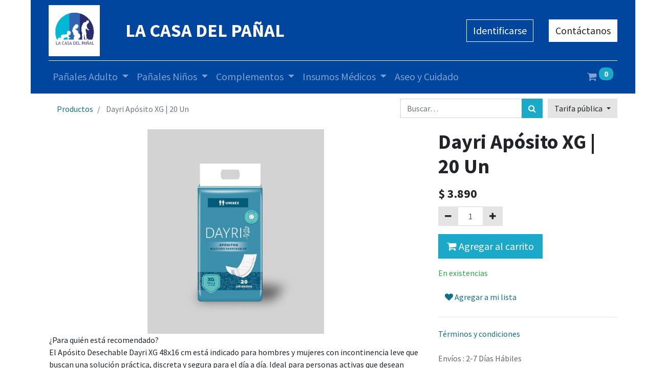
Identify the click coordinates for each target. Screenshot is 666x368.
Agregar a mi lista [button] (481, 297)
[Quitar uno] (448, 216)
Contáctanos (583, 30)
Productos (75, 109)
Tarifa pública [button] (579, 108)
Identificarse (500, 30)
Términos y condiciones (479, 334)
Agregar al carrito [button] (490, 246)
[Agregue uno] (493, 216)
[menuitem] (427, 76)
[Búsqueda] (532, 108)
